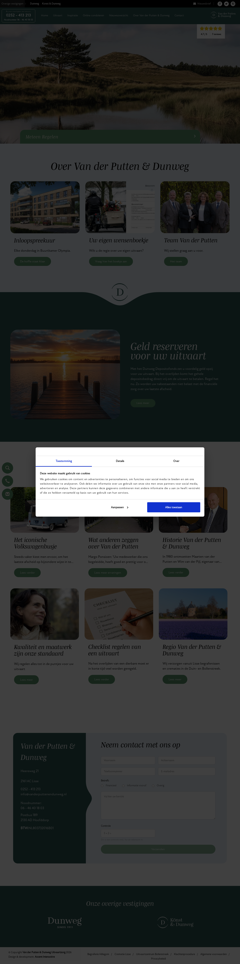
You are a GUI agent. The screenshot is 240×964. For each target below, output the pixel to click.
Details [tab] (120, 461)
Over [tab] (176, 461)
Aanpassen (119, 507)
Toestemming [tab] (64, 461)
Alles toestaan (173, 507)
